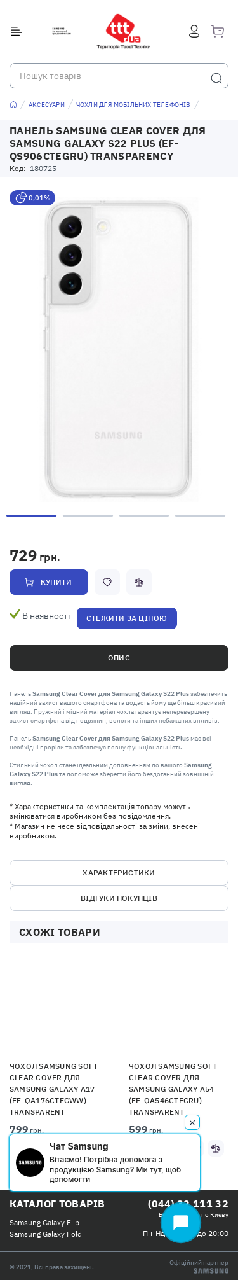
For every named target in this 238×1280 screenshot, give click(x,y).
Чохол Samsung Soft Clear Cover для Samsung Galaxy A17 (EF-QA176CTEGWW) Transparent (54, 1089)
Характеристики (119, 872)
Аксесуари (47, 104)
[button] (60, 1008)
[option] (119, 349)
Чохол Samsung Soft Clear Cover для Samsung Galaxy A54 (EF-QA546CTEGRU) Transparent (173, 1089)
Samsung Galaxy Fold (46, 1234)
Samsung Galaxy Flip (44, 1222)
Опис (119, 657)
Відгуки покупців (119, 898)
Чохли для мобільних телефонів (133, 104)
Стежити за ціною (127, 618)
